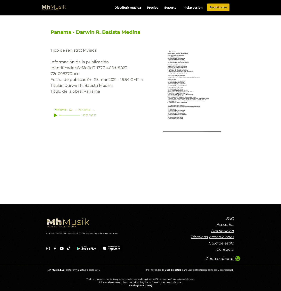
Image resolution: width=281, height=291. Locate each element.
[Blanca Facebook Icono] (55, 248)
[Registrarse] (218, 7)
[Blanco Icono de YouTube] (62, 248)
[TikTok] (68, 248)
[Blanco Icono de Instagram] (48, 248)
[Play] (55, 115)
